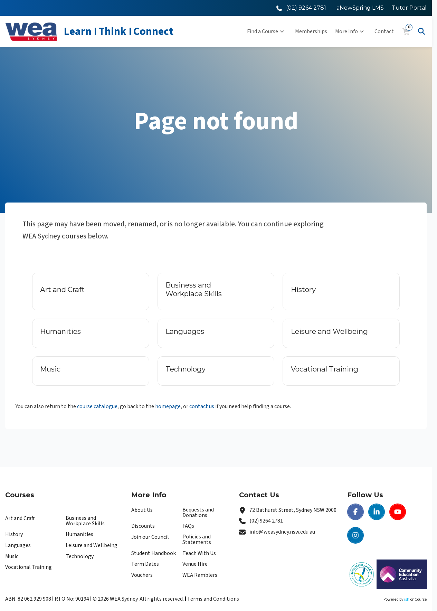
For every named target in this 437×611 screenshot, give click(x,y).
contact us (201, 406)
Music (11, 556)
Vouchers (142, 575)
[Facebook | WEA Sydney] (355, 512)
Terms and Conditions (213, 599)
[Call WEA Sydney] (301, 7)
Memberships (311, 31)
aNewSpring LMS (360, 7)
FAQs (188, 526)
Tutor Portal (409, 7)
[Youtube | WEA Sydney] (397, 512)
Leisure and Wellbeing (91, 545)
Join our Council (150, 537)
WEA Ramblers (199, 575)
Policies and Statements (196, 539)
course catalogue (97, 406)
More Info (349, 31)
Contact (384, 31)
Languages (18, 545)
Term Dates (145, 564)
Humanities (79, 534)
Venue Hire (195, 564)
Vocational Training (28, 567)
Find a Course (265, 31)
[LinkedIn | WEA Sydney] (376, 512)
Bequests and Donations (198, 512)
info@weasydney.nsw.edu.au (282, 532)
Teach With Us (199, 553)
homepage (168, 406)
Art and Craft (20, 518)
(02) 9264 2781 (266, 521)
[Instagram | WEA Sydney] (355, 535)
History (14, 534)
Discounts (143, 526)
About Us (142, 510)
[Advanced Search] (421, 31)
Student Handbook (153, 553)
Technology (80, 556)
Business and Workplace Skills (85, 520)
